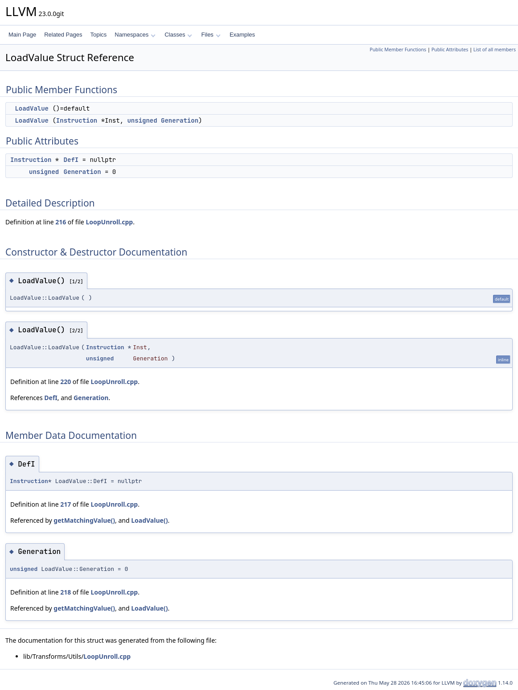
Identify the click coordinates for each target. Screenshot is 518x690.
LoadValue (32, 108)
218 (65, 592)
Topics (98, 34)
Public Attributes (450, 49)
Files (210, 34)
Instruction (76, 120)
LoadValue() (149, 520)
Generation (179, 120)
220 (65, 381)
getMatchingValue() (84, 520)
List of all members (494, 49)
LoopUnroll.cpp (109, 222)
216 (60, 222)
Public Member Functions (398, 49)
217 (65, 504)
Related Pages (63, 34)
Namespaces (135, 34)
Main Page (22, 34)
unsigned (142, 120)
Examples (242, 34)
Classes (178, 34)
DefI (71, 160)
